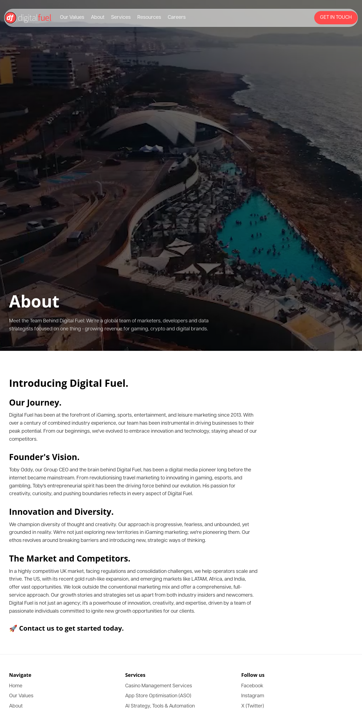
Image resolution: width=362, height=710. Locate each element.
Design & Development (34, 552)
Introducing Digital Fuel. (37, 261)
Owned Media (25, 547)
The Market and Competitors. (35, 358)
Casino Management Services (39, 468)
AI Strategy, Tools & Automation (42, 478)
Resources (22, 118)
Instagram (22, 589)
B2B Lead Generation (32, 488)
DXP (17, 446)
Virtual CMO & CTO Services (40, 533)
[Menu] (36, 133)
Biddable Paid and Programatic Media (47, 518)
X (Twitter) (23, 594)
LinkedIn (21, 599)
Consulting (23, 562)
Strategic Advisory (29, 528)
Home (18, 416)
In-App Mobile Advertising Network (45, 503)
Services (20, 113)
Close (9, 179)
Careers (20, 123)
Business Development (33, 543)
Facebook (21, 584)
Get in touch (13, 134)
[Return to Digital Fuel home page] (181, 93)
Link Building (25, 498)
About (18, 108)
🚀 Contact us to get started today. (34, 394)
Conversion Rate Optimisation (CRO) (46, 523)
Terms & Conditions (17, 618)
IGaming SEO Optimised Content (43, 483)
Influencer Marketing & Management (46, 513)
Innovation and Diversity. (30, 332)
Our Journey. (17, 274)
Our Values (23, 103)
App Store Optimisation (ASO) (41, 473)
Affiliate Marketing (30, 508)
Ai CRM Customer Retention (39, 538)
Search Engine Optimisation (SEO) (44, 557)
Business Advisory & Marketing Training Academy (58, 493)
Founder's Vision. (21, 300)
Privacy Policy (43, 618)
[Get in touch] (28, 134)
